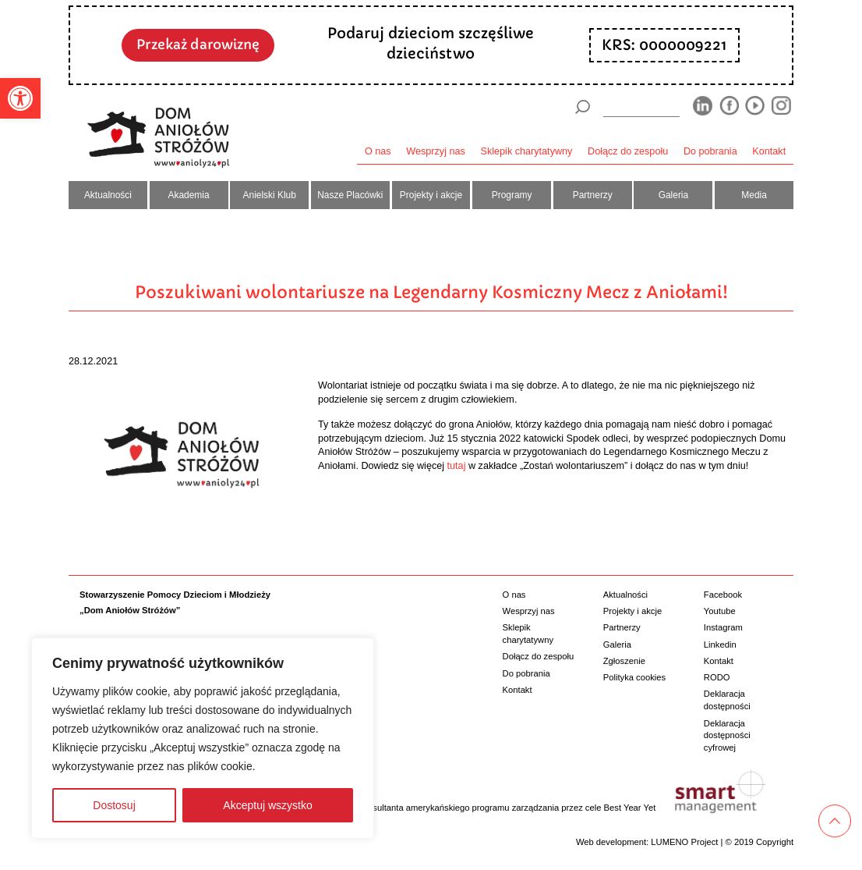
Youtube (720, 611)
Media (754, 195)
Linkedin (720, 644)
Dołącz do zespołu (628, 151)
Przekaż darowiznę (198, 44)
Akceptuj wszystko (267, 805)
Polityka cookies (634, 677)
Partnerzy (593, 195)
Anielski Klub (269, 195)
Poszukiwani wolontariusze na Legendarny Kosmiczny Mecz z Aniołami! (431, 292)
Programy (512, 195)
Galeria (673, 195)
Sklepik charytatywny (527, 151)
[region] (202, 738)
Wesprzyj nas (435, 151)
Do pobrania (710, 151)
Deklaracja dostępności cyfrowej (727, 735)
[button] (20, 98)
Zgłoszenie (624, 661)
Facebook (723, 594)
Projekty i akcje (431, 195)
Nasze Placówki (350, 195)
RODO (717, 677)
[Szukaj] (582, 107)
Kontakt (769, 151)
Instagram (723, 627)
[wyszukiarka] (641, 106)
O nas (378, 151)
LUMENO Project (684, 842)
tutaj (456, 465)
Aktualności (108, 195)
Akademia (189, 195)
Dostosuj (114, 805)
